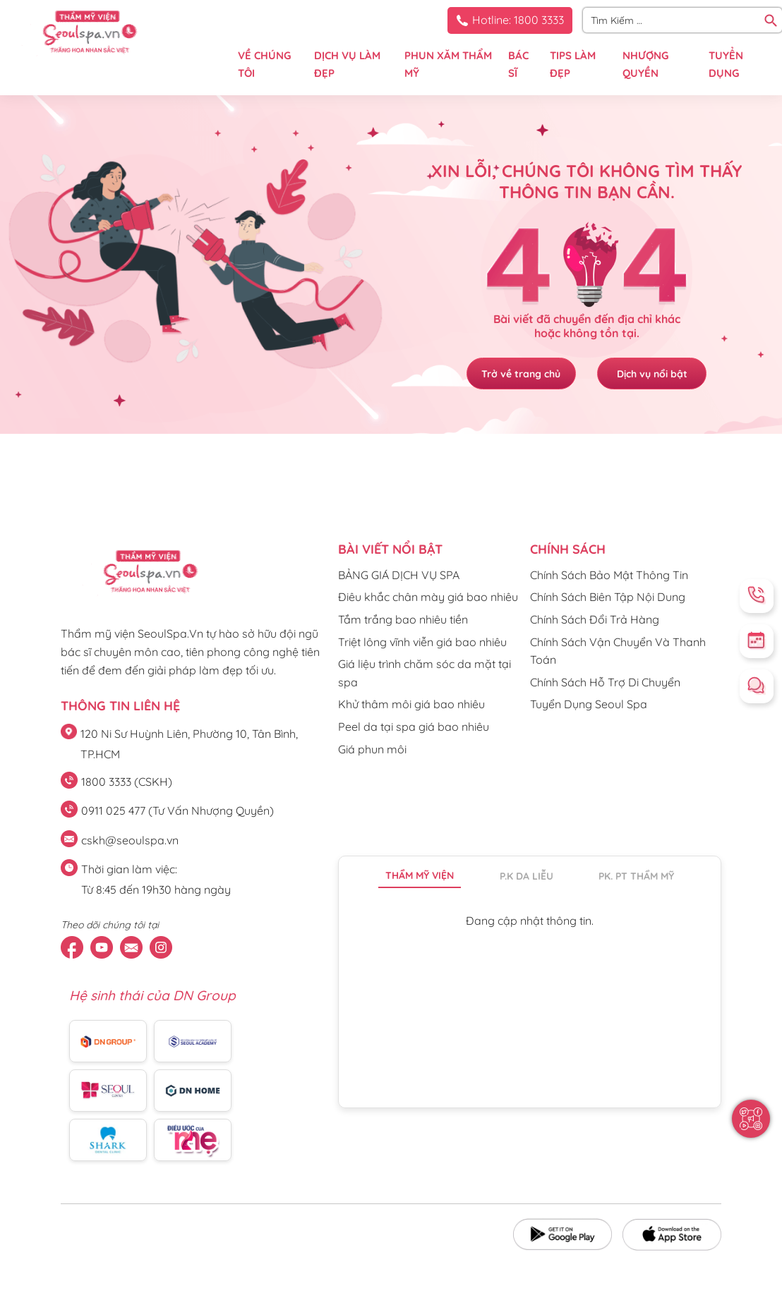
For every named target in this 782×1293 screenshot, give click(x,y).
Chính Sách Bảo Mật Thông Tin (609, 575)
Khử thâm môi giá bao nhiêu (411, 704)
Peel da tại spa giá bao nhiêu (413, 727)
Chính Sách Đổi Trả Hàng (594, 619)
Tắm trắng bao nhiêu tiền (403, 619)
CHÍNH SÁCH (568, 549)
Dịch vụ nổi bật (653, 374)
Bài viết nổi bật (390, 549)
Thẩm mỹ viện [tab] (419, 875)
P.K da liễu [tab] (526, 876)
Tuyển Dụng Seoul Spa (588, 704)
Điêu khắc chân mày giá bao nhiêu (428, 597)
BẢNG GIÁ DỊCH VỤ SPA (398, 575)
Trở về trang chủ (519, 374)
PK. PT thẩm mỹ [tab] (636, 876)
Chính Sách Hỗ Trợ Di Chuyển (605, 682)
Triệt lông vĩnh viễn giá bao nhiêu (422, 642)
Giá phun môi (372, 749)
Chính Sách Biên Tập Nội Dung (607, 597)
